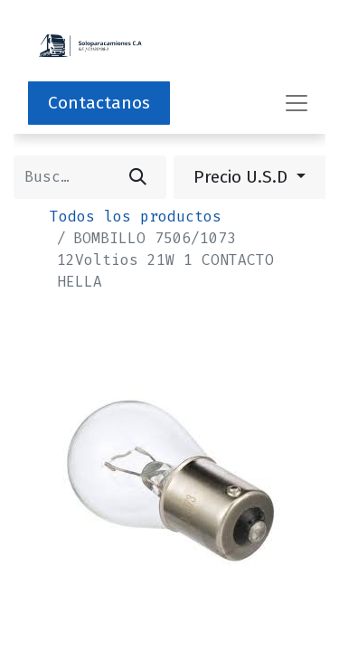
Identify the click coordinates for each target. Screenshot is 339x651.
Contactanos (99, 102)
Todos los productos (135, 216)
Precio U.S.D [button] (242, 176)
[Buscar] (137, 177)
